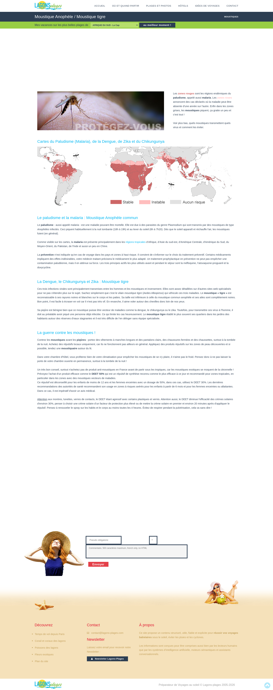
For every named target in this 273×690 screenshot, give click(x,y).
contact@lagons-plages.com (107, 632)
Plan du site (41, 661)
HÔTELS (183, 6)
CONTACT (232, 6)
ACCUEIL (99, 6)
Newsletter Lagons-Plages (107, 659)
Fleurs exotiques (44, 654)
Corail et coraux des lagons (50, 641)
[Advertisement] (136, 60)
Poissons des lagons (46, 647)
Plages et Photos (158, 6)
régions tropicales (136, 242)
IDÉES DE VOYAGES (207, 6)
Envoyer (98, 564)
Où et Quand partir (125, 6)
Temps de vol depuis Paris (50, 634)
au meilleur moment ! (157, 25)
